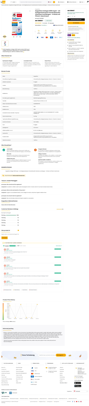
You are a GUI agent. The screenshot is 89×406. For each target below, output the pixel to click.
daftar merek (19, 369)
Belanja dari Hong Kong (33, 398)
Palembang (62, 377)
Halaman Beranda (4, 5)
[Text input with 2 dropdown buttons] (33, 2)
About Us (3, 367)
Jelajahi (13, 2)
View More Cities (63, 382)
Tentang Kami (49, 401)
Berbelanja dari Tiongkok (53, 398)
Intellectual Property (5, 373)
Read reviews (59, 245)
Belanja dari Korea (43, 398)
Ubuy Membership (5, 384)
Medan (61, 373)
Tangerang (62, 379)
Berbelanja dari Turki (63, 398)
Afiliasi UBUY (18, 382)
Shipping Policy (4, 381)
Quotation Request (5, 371)
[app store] (77, 383)
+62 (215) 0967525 (79, 377)
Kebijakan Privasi (42, 401)
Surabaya (62, 369)
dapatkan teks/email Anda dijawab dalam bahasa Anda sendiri (82, 372)
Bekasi (61, 375)
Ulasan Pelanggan (20, 371)
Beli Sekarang (76, 22)
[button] (61, 2)
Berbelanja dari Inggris (14, 398)
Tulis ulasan (4, 237)
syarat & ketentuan (33, 401)
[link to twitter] (20, 37)
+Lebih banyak (34, 384)
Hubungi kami (56, 401)
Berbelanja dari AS (4, 398)
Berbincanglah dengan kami (19, 175)
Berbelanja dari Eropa (73, 398)
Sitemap (3, 375)
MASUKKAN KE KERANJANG (76, 19)
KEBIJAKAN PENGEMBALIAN (21, 373)
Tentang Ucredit (19, 377)
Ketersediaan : (38, 25)
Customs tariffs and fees (6, 379)
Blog (17, 381)
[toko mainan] (77, 386)
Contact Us (3, 369)
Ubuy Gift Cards (19, 379)
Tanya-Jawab (19, 375)
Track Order (3, 377)
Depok (61, 381)
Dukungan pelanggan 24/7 (81, 368)
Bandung (62, 371)
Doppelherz (37, 9)
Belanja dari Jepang (24, 398)
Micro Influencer (4, 382)
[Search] (54, 2)
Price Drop (48, 20)
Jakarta (61, 367)
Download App (19, 367)
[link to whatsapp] (13, 37)
